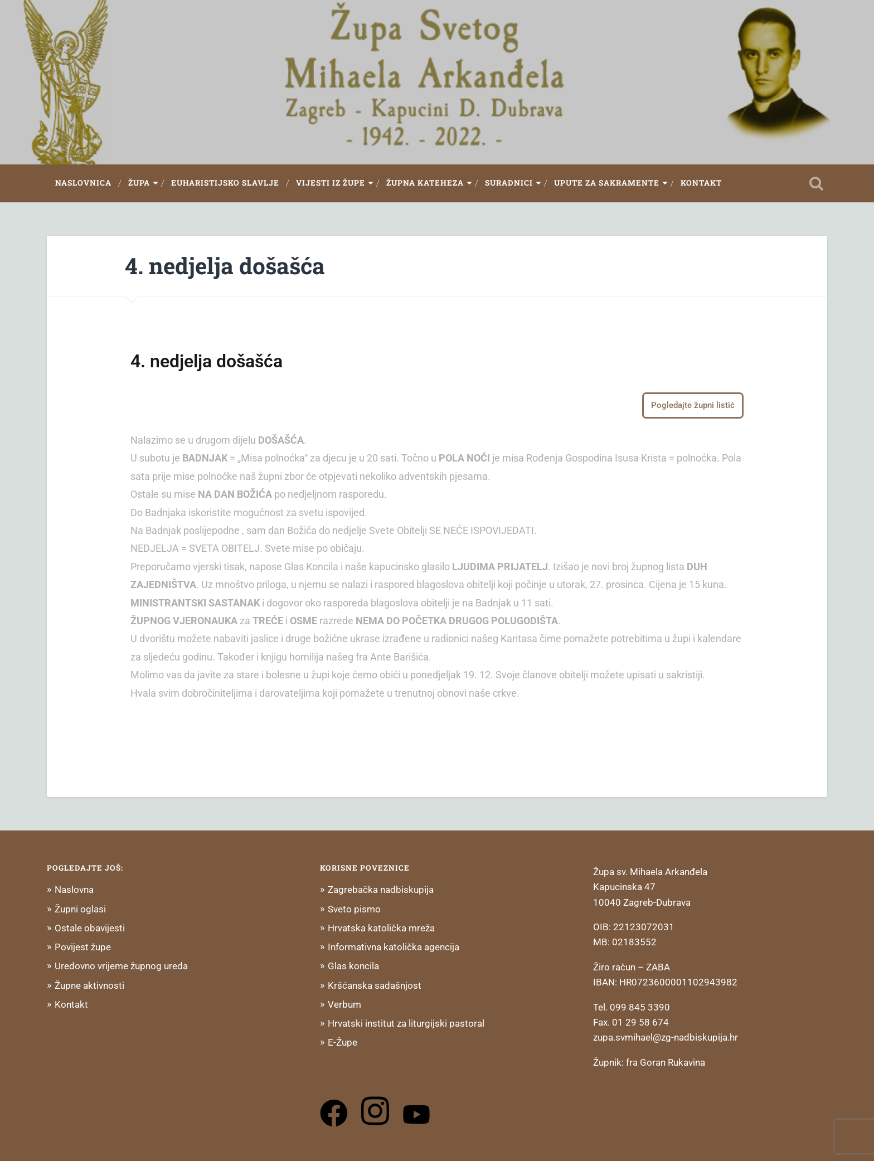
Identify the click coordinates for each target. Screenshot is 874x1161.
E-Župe (342, 1042)
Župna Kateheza (425, 183)
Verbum (344, 1004)
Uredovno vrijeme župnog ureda (121, 965)
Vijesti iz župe (330, 183)
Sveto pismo (354, 909)
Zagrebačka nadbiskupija (381, 889)
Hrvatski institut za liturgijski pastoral (406, 1023)
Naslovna (74, 889)
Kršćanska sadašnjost (374, 985)
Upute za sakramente (606, 183)
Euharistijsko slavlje (225, 183)
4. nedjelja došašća (225, 265)
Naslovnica (83, 183)
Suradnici (509, 183)
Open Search (816, 183)
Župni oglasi (80, 909)
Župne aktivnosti (89, 985)
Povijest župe (83, 947)
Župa (139, 183)
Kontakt (701, 183)
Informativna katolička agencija (393, 947)
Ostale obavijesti (90, 928)
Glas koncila (353, 965)
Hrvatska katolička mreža (381, 928)
